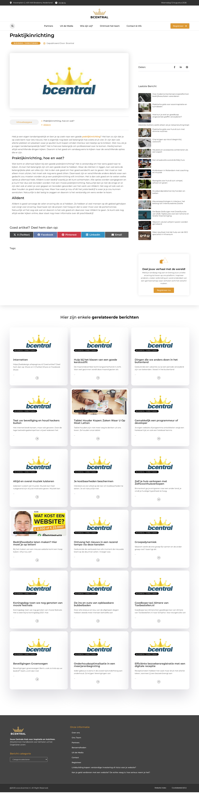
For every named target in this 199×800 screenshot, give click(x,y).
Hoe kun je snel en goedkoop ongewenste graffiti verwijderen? (167, 123)
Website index (158, 795)
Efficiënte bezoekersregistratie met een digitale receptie (160, 672)
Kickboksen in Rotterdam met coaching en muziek (170, 179)
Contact (75, 765)
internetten (20, 367)
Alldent (47, 132)
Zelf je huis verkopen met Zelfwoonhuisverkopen (151, 490)
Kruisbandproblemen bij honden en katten (168, 200)
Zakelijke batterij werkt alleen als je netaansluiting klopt (163, 133)
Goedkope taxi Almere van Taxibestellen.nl (151, 612)
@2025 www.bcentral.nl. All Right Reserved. (29, 795)
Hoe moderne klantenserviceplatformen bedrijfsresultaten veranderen (170, 103)
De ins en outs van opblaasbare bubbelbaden (94, 612)
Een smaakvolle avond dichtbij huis (168, 168)
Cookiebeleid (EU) (178, 795)
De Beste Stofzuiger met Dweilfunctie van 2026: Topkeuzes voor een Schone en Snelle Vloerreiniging (170, 221)
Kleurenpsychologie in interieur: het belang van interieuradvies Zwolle (168, 210)
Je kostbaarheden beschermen (93, 489)
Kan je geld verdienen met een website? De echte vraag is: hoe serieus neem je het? (111, 780)
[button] (12, 26)
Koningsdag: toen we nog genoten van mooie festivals (37, 612)
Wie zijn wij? (86, 26)
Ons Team (76, 745)
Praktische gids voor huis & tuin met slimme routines (168, 138)
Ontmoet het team (110, 26)
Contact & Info (134, 26)
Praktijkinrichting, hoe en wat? (58, 128)
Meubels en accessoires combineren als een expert (170, 158)
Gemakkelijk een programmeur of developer (156, 429)
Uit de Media (66, 26)
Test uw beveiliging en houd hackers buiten (36, 429)
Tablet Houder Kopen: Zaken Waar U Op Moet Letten (99, 429)
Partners (48, 26)
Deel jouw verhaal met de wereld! (163, 276)
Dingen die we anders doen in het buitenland (156, 368)
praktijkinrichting (91, 144)
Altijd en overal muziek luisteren (33, 489)
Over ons (76, 740)
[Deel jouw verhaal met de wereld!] (164, 268)
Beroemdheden (79, 755)
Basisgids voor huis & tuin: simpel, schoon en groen (167, 189)
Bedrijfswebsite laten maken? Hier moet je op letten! (35, 551)
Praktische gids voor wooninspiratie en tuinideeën (169, 113)
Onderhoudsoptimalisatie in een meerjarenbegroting (94, 672)
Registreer (76, 770)
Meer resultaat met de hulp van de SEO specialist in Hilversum (170, 241)
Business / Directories (26, 51)
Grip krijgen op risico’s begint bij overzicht (167, 148)
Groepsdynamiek (145, 549)
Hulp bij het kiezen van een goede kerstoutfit (95, 368)
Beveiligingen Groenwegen (30, 671)
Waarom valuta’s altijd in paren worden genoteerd (170, 230)
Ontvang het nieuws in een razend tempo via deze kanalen (96, 551)
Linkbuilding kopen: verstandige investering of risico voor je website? (104, 775)
